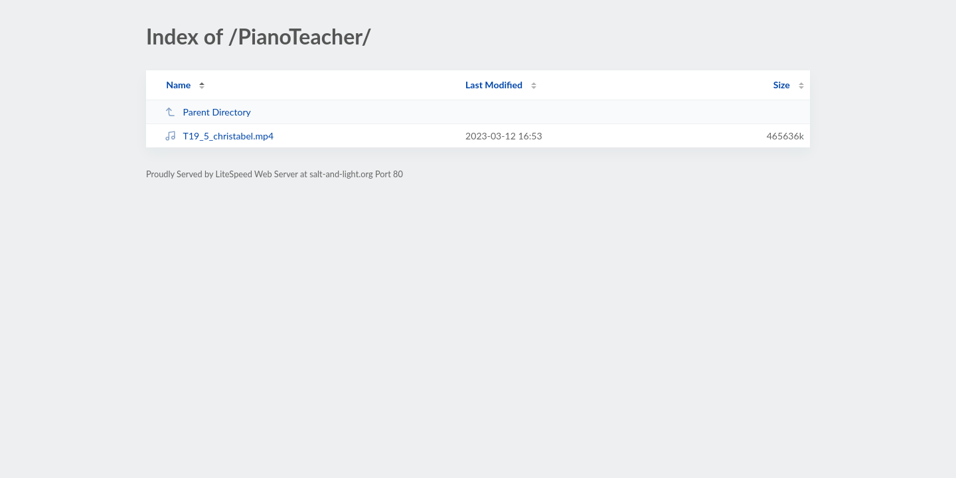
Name (178, 84)
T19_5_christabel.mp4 (219, 135)
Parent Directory (208, 112)
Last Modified (493, 84)
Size (781, 84)
